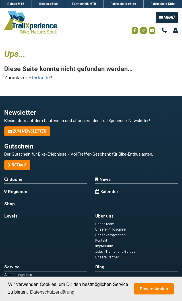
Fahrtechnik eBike (123, 4)
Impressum (104, 246)
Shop (9, 203)
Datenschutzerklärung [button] (52, 292)
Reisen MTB (15, 4)
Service (12, 266)
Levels (10, 216)
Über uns (104, 216)
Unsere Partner (107, 257)
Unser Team (104, 224)
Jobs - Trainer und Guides (115, 252)
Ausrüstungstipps (18, 275)
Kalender (106, 191)
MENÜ (168, 17)
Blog (99, 266)
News (103, 179)
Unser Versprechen (110, 235)
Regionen (15, 191)
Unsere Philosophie (110, 229)
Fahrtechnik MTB (84, 4)
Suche (13, 179)
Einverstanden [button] (154, 289)
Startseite (39, 77)
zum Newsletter (27, 131)
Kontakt (101, 241)
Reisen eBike (48, 4)
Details (17, 165)
